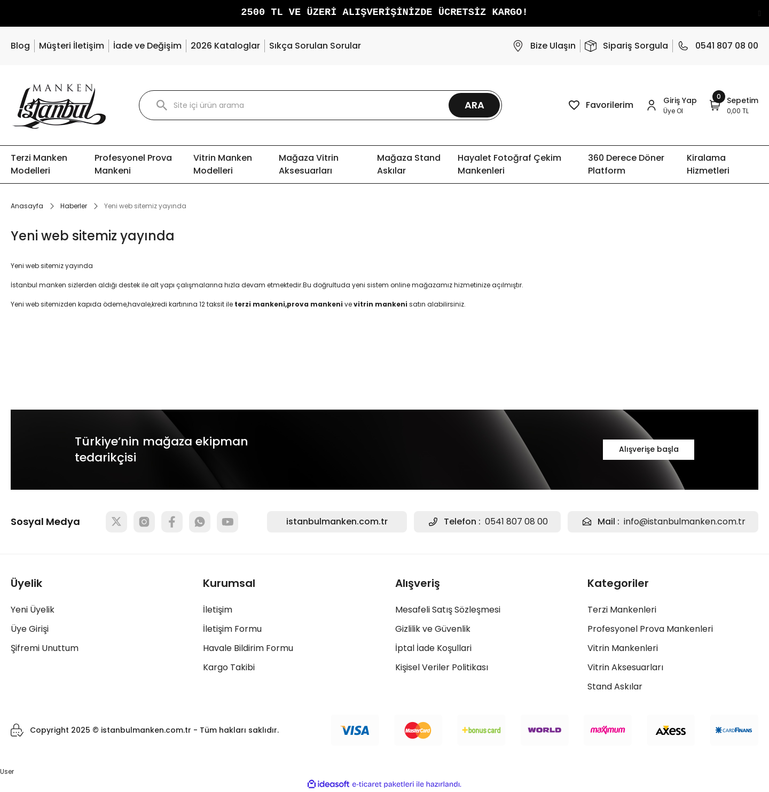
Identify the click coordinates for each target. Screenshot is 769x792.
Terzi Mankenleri (621, 609)
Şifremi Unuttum (45, 648)
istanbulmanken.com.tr (337, 521)
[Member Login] (671, 105)
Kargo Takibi (229, 667)
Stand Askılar (614, 686)
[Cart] (734, 105)
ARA (474, 105)
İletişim (217, 609)
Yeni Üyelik (32, 609)
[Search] (320, 105)
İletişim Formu (232, 629)
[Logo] (59, 105)
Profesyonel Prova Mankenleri (650, 629)
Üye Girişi (30, 629)
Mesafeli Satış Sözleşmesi (447, 609)
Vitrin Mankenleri (622, 648)
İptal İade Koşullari (433, 648)
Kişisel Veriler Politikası (441, 667)
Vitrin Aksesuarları (625, 667)
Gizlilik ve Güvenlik (432, 629)
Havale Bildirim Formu (248, 648)
